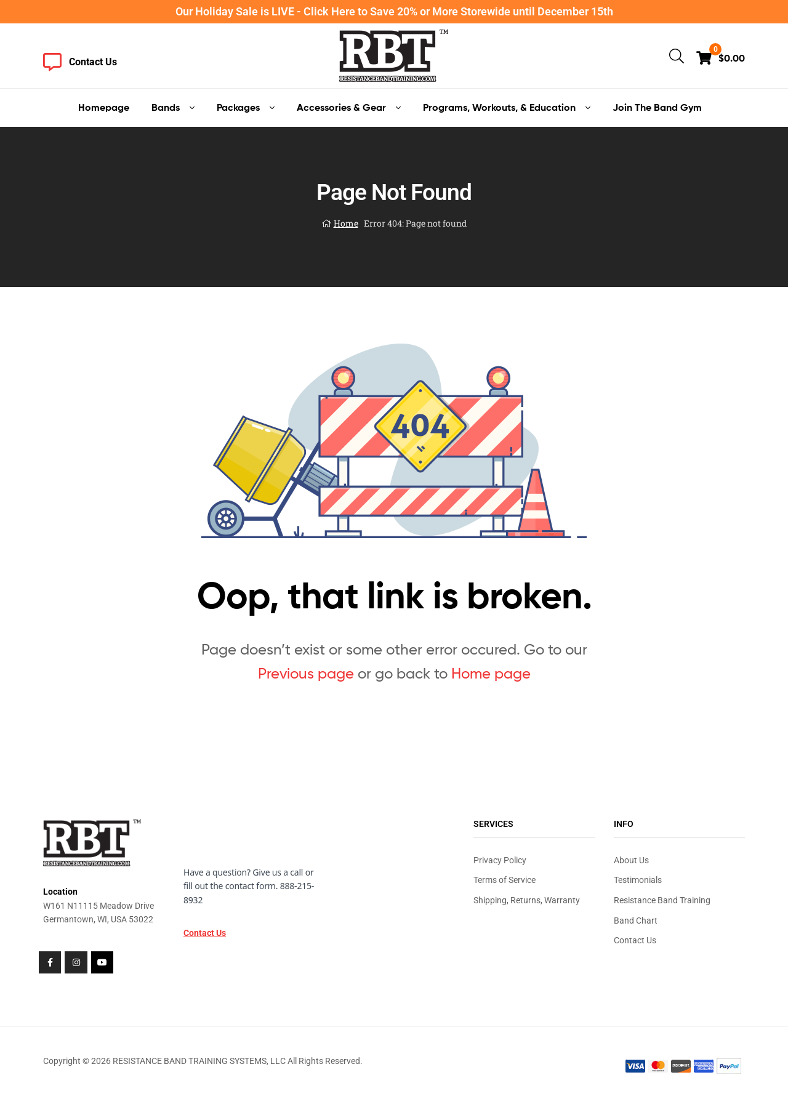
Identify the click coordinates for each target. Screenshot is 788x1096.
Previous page (306, 673)
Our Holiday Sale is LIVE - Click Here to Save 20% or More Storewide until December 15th (394, 11)
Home (346, 223)
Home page (491, 673)
